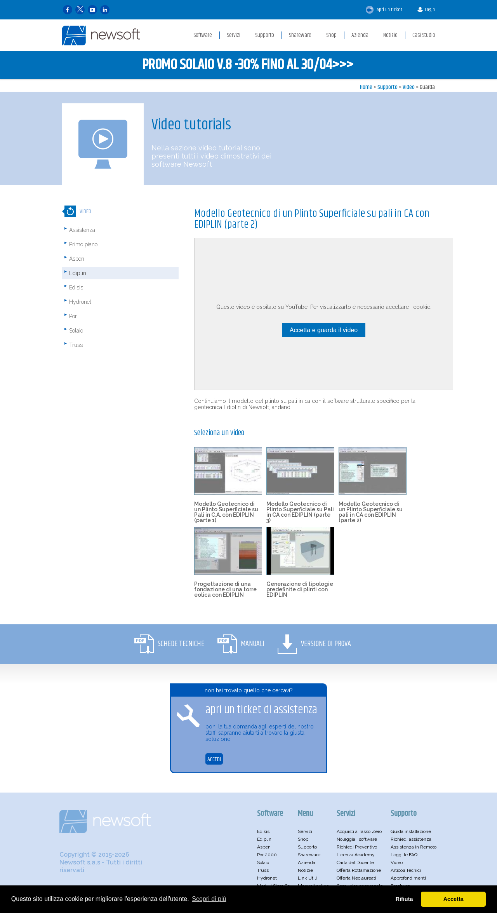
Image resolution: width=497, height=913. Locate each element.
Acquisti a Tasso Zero (359, 831)
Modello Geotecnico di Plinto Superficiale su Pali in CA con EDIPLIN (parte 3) (300, 512)
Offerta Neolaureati (356, 878)
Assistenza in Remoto (413, 847)
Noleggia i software (357, 839)
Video (409, 87)
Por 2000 (267, 854)
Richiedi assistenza (411, 839)
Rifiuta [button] (404, 899)
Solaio (76, 331)
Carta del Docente (355, 862)
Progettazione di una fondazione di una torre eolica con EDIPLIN (225, 589)
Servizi (305, 831)
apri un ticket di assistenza (261, 710)
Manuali (252, 644)
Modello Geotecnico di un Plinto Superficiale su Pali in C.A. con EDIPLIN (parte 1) (226, 512)
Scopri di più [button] (209, 899)
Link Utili (307, 878)
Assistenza (82, 230)
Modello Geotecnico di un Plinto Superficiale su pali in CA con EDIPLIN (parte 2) (371, 512)
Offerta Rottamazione (359, 870)
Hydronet (80, 302)
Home (366, 87)
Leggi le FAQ (404, 854)
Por (73, 316)
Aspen (76, 259)
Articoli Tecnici (406, 870)
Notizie (305, 870)
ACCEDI (214, 759)
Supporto (387, 87)
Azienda (306, 862)
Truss (76, 345)
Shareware (309, 854)
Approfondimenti (408, 878)
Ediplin (77, 273)
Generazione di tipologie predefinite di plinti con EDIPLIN (299, 589)
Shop (303, 839)
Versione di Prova (326, 644)
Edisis (76, 287)
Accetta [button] (453, 899)
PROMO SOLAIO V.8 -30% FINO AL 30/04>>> (247, 65)
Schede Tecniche (181, 644)
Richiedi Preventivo (357, 847)
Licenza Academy (356, 854)
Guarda (427, 87)
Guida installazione (411, 831)
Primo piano (83, 244)
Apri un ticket (384, 9)
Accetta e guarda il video (324, 330)
